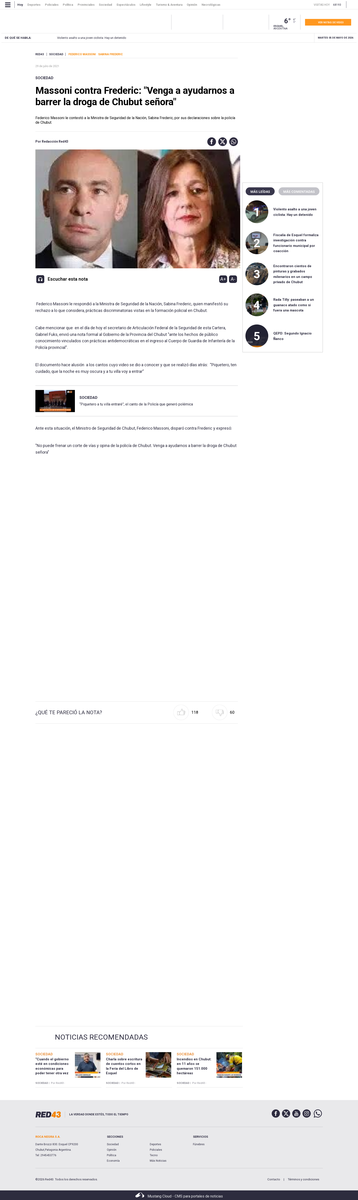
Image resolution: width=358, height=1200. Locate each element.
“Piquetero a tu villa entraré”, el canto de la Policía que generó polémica (136, 404)
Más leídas (260, 191)
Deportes (155, 1144)
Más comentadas (299, 191)
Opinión (111, 1149)
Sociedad (44, 78)
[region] (282, 81)
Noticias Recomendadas (101, 1037)
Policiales (156, 1149)
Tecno (154, 1155)
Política (111, 1155)
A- (233, 279)
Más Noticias (158, 1160)
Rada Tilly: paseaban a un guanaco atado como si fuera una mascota (293, 305)
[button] (210, 141)
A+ (223, 279)
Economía (113, 1160)
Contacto (273, 1179)
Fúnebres (199, 1144)
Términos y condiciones (303, 1179)
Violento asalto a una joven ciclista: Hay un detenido (83, 37)
